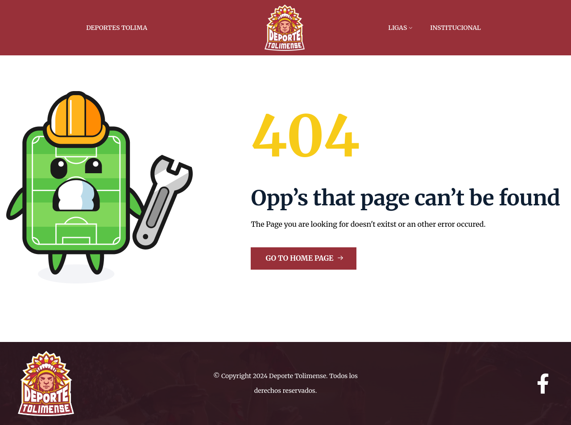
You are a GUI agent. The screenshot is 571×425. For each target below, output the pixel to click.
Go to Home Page (304, 258)
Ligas (397, 28)
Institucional (455, 28)
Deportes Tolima (116, 28)
